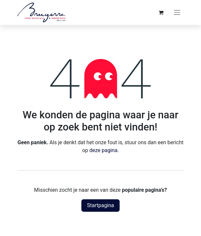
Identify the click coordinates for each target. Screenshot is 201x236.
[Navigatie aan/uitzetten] (177, 13)
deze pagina (103, 150)
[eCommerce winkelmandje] (161, 12)
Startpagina (100, 205)
